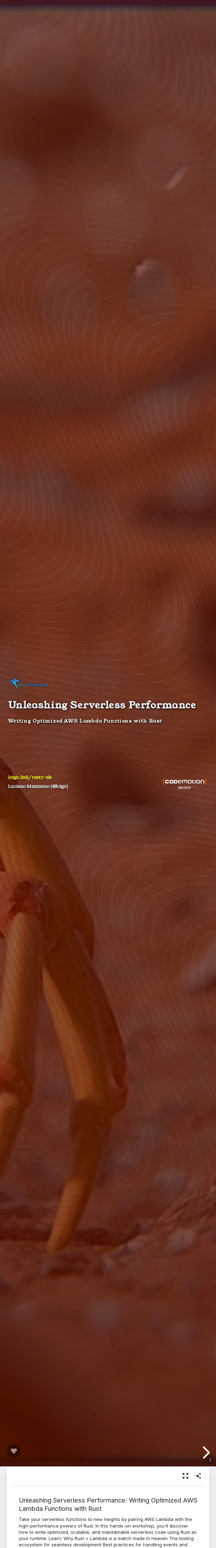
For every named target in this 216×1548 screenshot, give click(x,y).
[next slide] (204, 1452)
